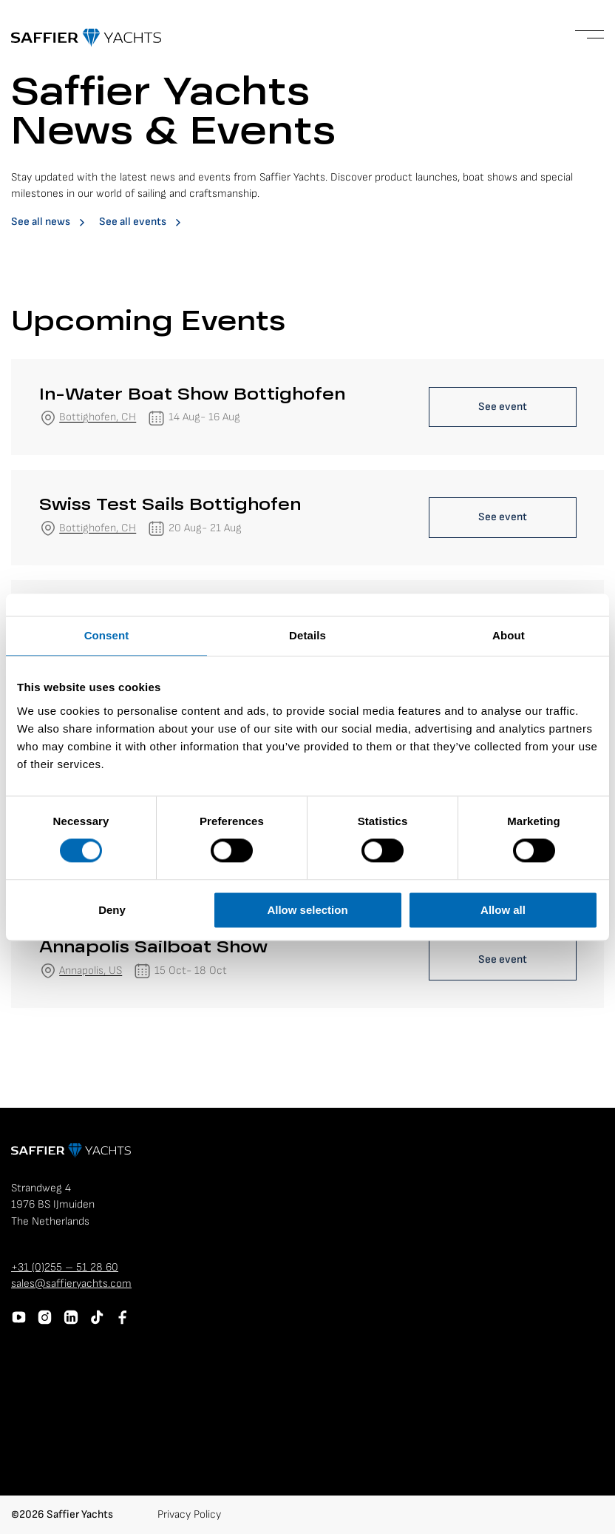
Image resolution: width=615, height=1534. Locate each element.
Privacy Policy (189, 1514)
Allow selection (307, 910)
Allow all (503, 910)
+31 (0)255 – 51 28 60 (64, 1267)
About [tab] (508, 635)
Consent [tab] (106, 635)
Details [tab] (307, 635)
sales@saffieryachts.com (71, 1283)
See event (502, 407)
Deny (112, 910)
